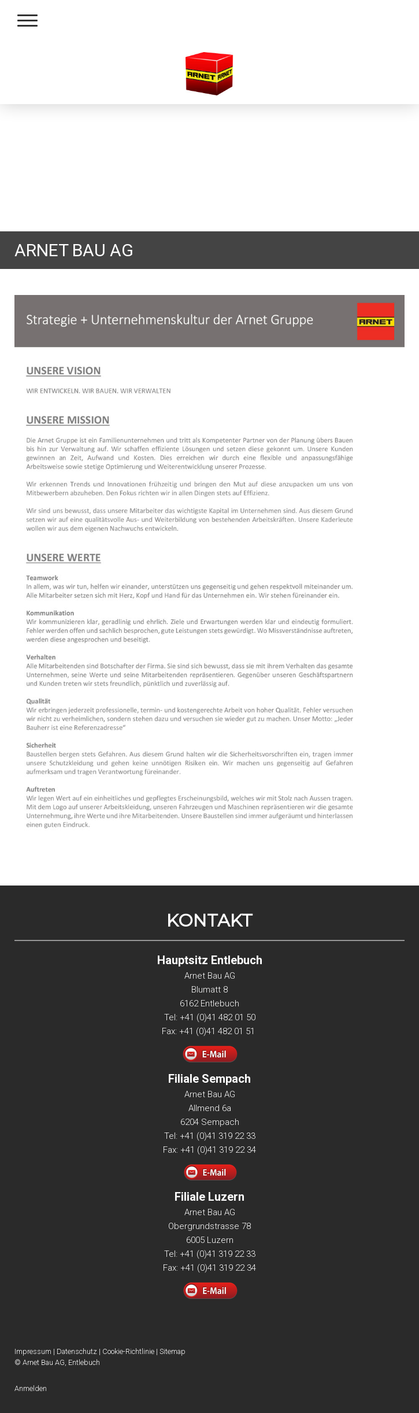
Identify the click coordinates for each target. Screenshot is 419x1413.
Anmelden (30, 1388)
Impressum (32, 1351)
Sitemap (173, 1351)
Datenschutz (77, 1351)
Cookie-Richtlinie (128, 1351)
